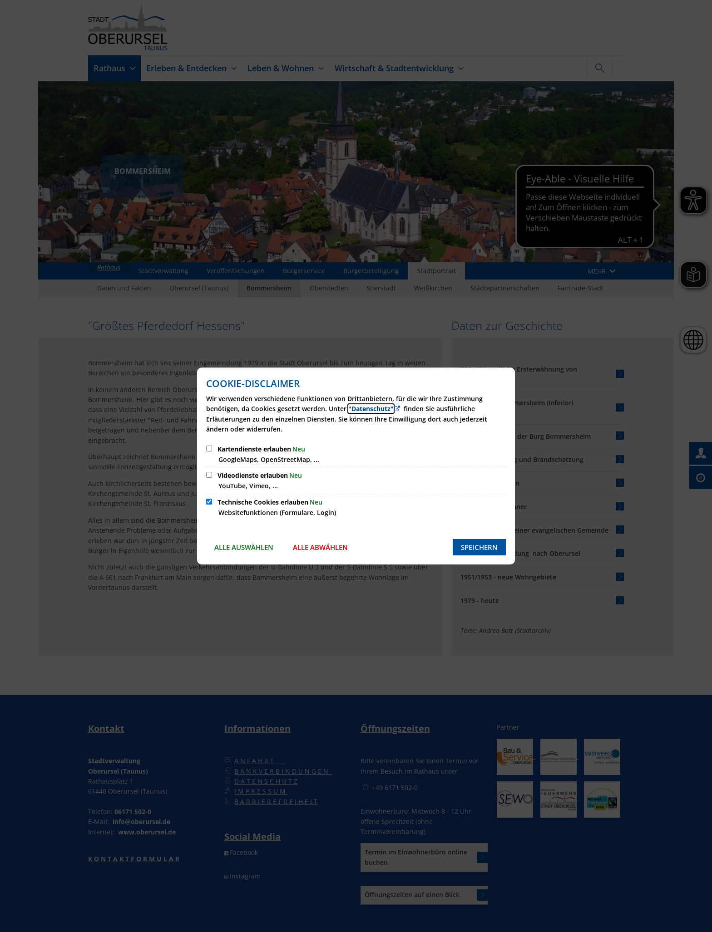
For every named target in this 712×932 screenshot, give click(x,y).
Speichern (479, 547)
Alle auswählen (243, 547)
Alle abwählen (320, 547)
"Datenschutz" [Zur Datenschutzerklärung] (371, 408)
